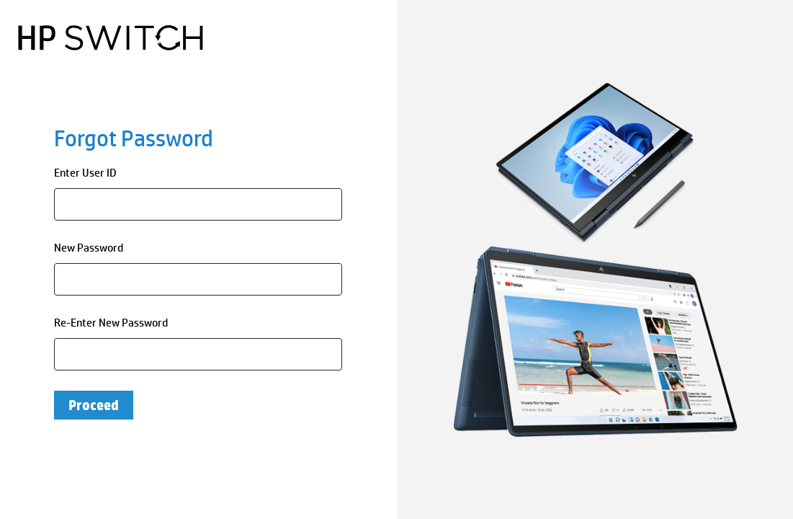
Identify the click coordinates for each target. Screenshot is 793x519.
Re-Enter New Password (111, 322)
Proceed (93, 405)
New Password (88, 247)
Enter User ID (85, 172)
